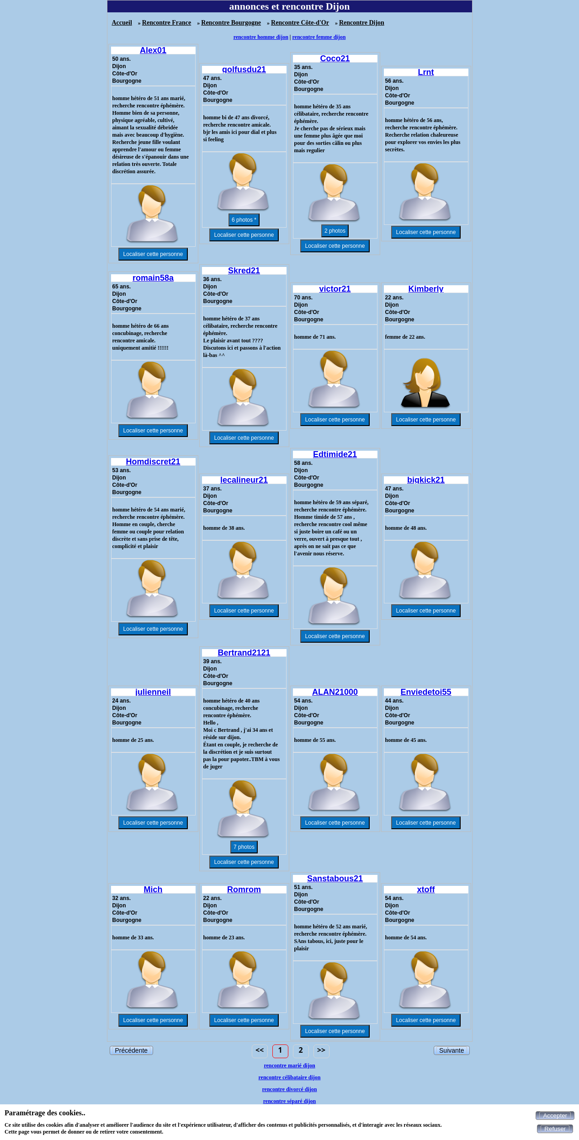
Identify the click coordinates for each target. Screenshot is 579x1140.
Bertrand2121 (244, 652)
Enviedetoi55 (425, 692)
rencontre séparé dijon (289, 1101)
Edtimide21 (335, 454)
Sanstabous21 (335, 878)
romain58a (153, 277)
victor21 (335, 288)
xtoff (426, 889)
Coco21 (335, 58)
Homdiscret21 (153, 461)
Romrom (244, 889)
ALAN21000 (335, 692)
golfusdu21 (244, 69)
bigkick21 (426, 480)
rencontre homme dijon (261, 37)
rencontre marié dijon (289, 1065)
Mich (152, 889)
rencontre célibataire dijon (290, 1077)
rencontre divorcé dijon (289, 1089)
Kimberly (425, 288)
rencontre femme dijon (319, 37)
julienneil (153, 692)
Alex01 (153, 50)
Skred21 (244, 270)
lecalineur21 (244, 480)
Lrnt (426, 72)
